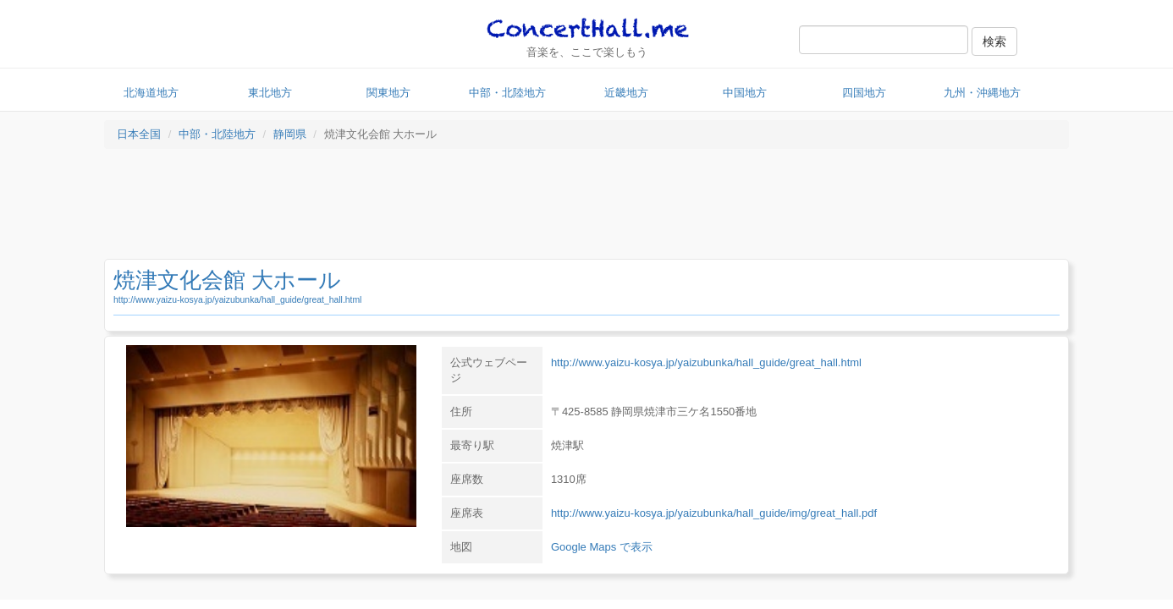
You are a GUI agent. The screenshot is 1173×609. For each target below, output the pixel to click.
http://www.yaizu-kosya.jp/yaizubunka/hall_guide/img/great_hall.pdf (714, 513)
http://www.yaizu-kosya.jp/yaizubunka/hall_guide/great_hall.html (237, 299)
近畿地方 (626, 92)
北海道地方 (151, 92)
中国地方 (745, 92)
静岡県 (289, 134)
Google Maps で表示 (602, 546)
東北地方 (270, 92)
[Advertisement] (586, 208)
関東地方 (388, 92)
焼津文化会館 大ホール (227, 280)
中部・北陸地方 (507, 92)
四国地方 (864, 92)
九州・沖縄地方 (982, 92)
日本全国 (139, 134)
